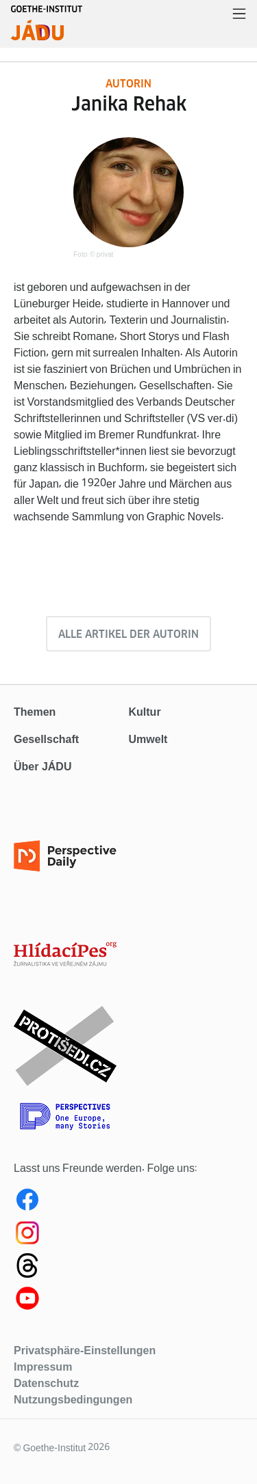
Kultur (145, 712)
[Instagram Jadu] (128, 1235)
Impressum (43, 1366)
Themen (35, 712)
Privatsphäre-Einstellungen (85, 1350)
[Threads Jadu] (128, 1268)
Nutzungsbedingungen (73, 1399)
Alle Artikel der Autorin (128, 634)
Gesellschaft (46, 739)
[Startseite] (46, 30)
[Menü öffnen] (239, 14)
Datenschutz (46, 1382)
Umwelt (148, 739)
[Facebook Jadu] (128, 1202)
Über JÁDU (42, 766)
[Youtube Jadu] (128, 1301)
